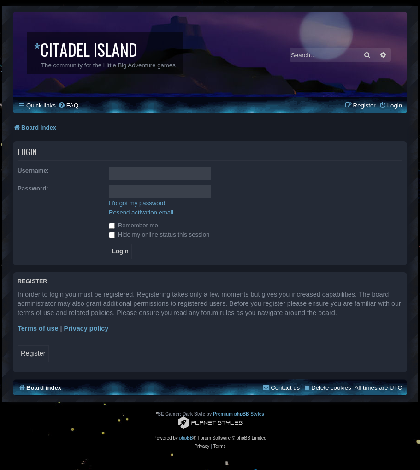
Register (33, 353)
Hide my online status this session (159, 234)
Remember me (133, 225)
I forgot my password (137, 203)
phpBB (186, 437)
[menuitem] (68, 105)
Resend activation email (141, 212)
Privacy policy (86, 328)
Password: (33, 188)
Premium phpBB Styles (238, 413)
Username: (33, 170)
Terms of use (38, 328)
